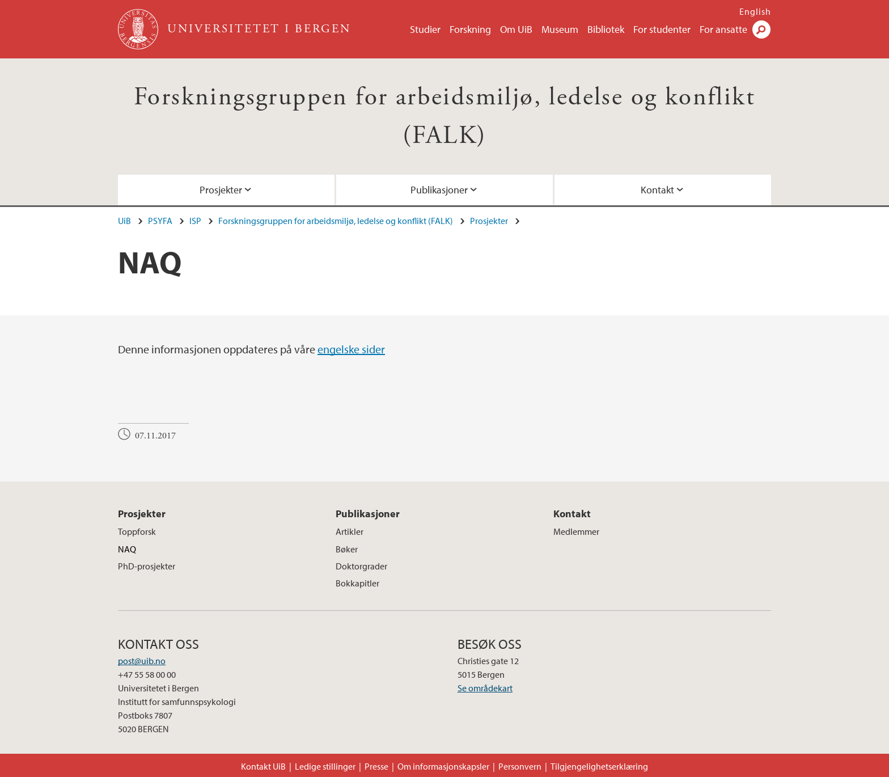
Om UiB (516, 29)
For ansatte (723, 29)
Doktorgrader (361, 566)
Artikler (349, 531)
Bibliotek (605, 29)
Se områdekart (485, 688)
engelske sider (351, 349)
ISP (195, 220)
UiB (124, 220)
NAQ (127, 549)
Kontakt (657, 189)
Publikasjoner (439, 189)
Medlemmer (576, 531)
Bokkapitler (357, 583)
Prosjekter (221, 189)
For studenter (662, 29)
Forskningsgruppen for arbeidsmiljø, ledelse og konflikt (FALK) (335, 220)
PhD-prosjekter (146, 566)
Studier (425, 29)
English (755, 11)
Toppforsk (137, 531)
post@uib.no (142, 660)
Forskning (470, 29)
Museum (559, 29)
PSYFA (160, 220)
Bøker (347, 549)
